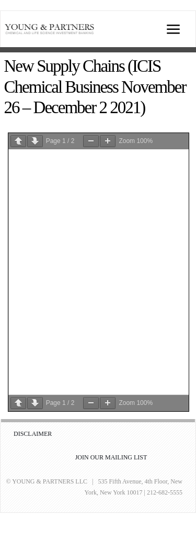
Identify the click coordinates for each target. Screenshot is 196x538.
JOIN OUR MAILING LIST (111, 457)
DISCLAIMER (33, 433)
